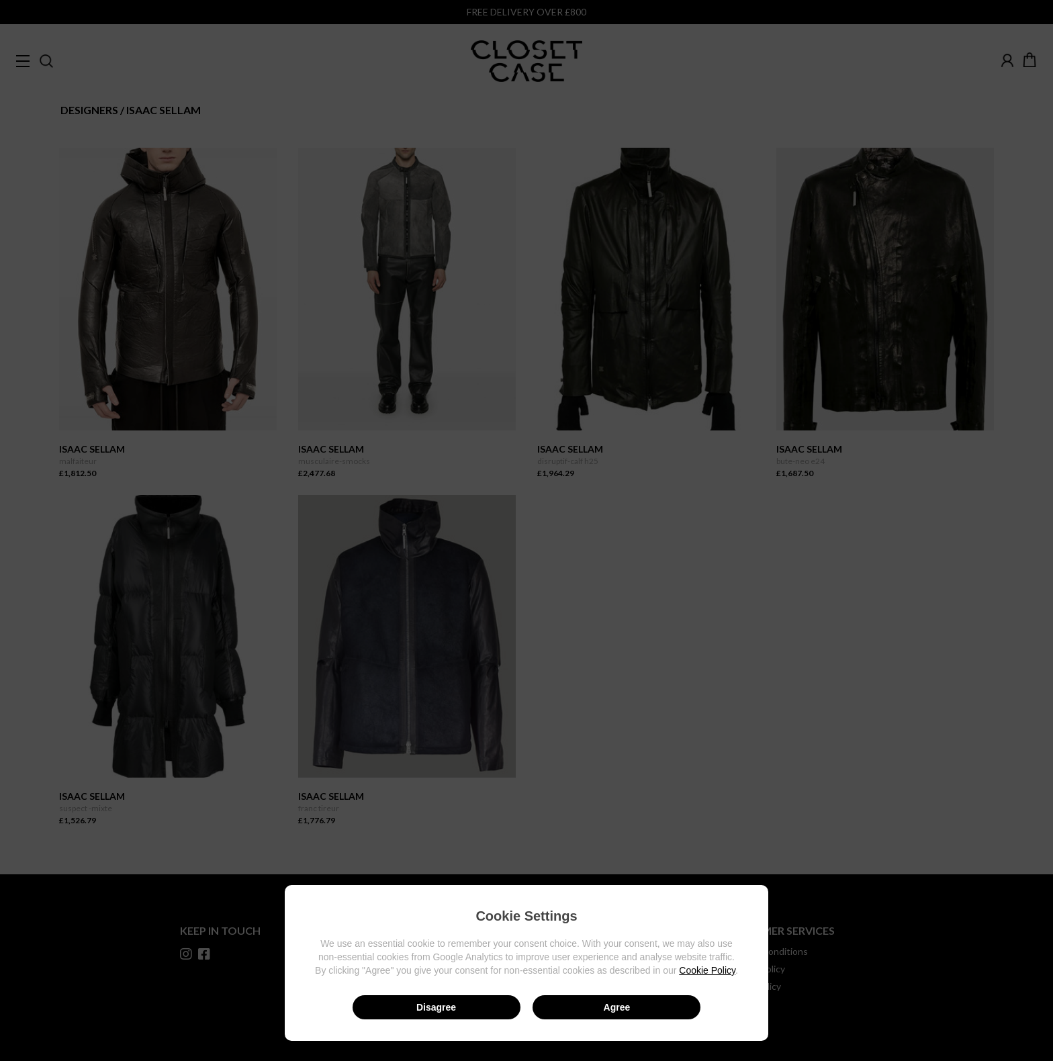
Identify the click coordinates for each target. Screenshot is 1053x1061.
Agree (617, 1007)
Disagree (436, 1007)
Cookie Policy (707, 970)
